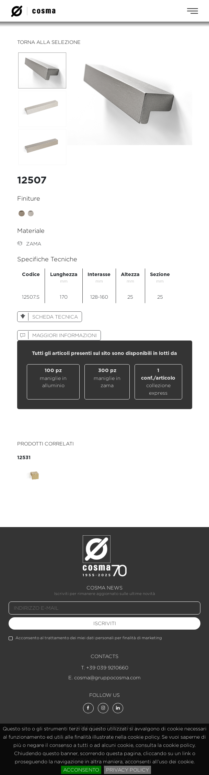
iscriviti (104, 623)
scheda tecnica (48, 317)
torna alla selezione (49, 42)
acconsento (81, 769)
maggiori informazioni (57, 335)
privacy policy (127, 769)
